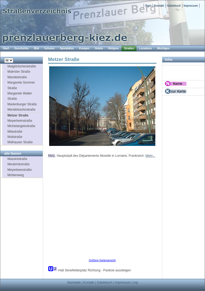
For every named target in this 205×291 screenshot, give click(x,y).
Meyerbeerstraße (19, 170)
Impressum (191, 5)
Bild (36, 48)
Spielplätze (67, 48)
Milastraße (14, 131)
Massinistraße (17, 159)
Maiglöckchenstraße (21, 66)
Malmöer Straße (18, 71)
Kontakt (159, 5)
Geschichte (21, 48)
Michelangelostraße (21, 126)
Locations (145, 48)
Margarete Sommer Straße (21, 85)
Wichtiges (163, 48)
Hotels (99, 48)
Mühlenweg (15, 175)
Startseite (74, 282)
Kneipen (84, 48)
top (136, 282)
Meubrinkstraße (18, 164)
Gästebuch (174, 5)
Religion (113, 48)
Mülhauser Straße (20, 142)
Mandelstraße (17, 77)
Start (148, 5)
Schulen (49, 48)
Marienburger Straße (22, 104)
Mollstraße (14, 137)
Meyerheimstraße (19, 121)
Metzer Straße (17, 115)
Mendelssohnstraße (21, 109)
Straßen (129, 48)
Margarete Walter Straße (19, 96)
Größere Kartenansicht (102, 260)
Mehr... (150, 156)
